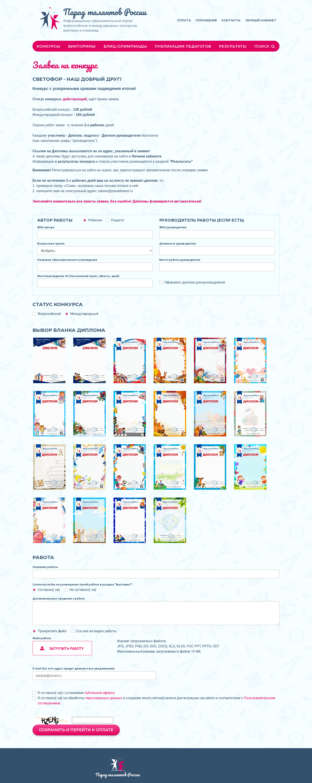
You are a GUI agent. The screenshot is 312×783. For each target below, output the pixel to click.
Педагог (117, 220)
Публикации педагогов (183, 46)
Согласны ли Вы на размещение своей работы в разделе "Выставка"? (82, 584)
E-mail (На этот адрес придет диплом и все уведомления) (73, 668)
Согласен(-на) (49, 590)
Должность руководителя (177, 243)
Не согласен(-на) (82, 590)
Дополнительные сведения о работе (58, 598)
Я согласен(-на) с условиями (76, 693)
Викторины (82, 46)
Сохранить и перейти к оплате (76, 730)
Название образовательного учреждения (67, 259)
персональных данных (103, 698)
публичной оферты (99, 693)
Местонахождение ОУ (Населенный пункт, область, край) (78, 276)
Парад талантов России (104, 12)
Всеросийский (49, 314)
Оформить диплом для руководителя (194, 282)
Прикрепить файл (52, 631)
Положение (206, 20)
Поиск (265, 46)
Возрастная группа (51, 243)
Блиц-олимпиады (125, 46)
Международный (84, 314)
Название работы (45, 567)
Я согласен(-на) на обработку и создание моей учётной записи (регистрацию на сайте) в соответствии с (156, 700)
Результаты (233, 46)
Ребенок (95, 220)
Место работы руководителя (179, 259)
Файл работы (41, 638)
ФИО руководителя (172, 227)
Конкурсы (48, 46)
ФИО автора (45, 227)
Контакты (230, 20)
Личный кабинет (260, 20)
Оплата (184, 20)
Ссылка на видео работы (96, 631)
